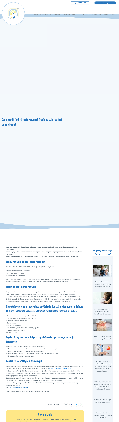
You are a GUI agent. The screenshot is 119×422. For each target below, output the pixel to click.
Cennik (105, 14)
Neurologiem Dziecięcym (18, 387)
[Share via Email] (66, 404)
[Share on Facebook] (71, 404)
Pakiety (86, 14)
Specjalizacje (55, 14)
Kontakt (113, 14)
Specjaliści (44, 14)
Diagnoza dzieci (69, 14)
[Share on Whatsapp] (82, 404)
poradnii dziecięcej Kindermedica (60, 368)
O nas (36, 14)
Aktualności (96, 14)
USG (80, 14)
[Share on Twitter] (77, 404)
